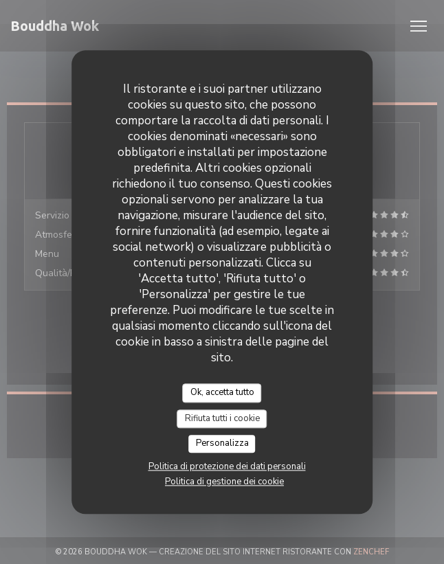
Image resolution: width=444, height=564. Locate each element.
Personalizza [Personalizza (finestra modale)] (222, 444)
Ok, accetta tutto (222, 392)
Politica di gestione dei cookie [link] (224, 481)
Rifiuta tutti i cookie (222, 418)
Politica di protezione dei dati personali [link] (227, 466)
